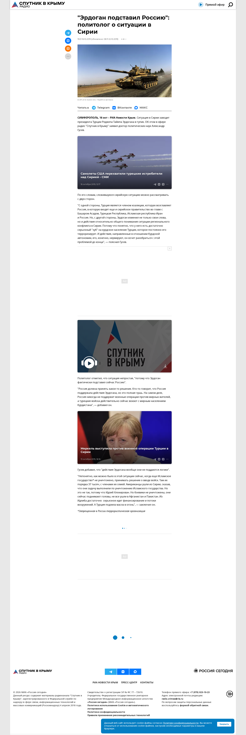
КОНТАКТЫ (146, 683)
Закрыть (224, 724)
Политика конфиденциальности (106, 712)
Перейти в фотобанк (105, 100)
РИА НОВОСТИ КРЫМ (105, 683)
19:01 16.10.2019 (84, 39)
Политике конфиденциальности (180, 723)
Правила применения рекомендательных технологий (118, 715)
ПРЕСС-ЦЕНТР (129, 683)
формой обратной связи (194, 705)
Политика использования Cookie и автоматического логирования (118, 707)
